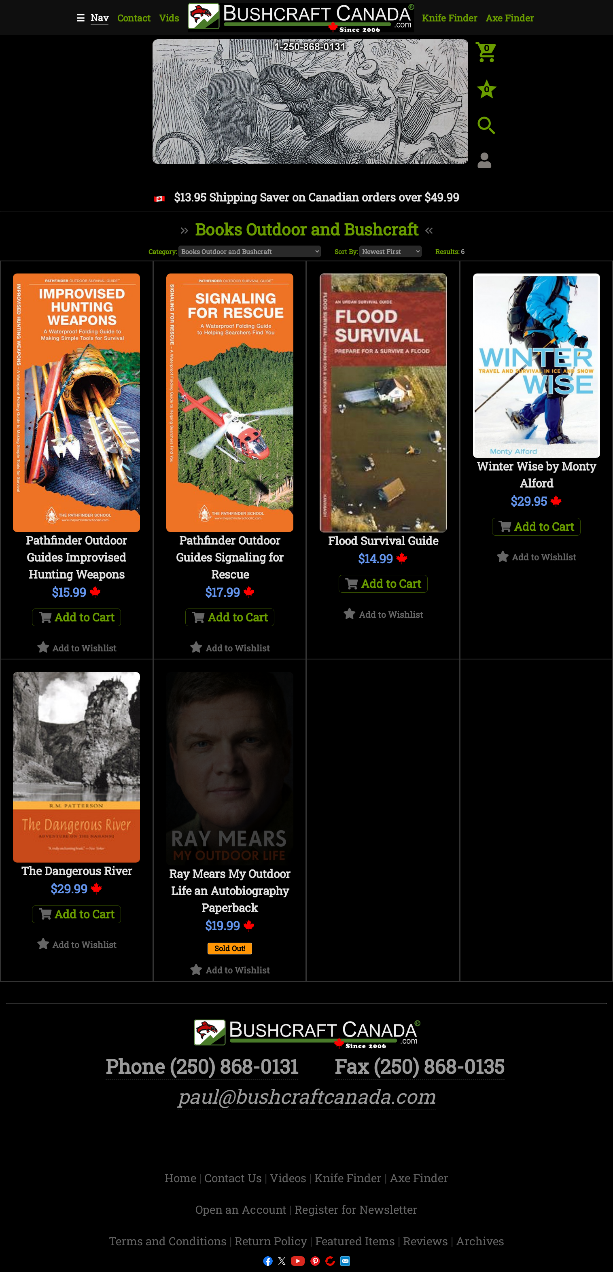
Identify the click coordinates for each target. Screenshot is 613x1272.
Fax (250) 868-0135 (420, 1066)
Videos (289, 1177)
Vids (170, 18)
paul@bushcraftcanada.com (307, 1096)
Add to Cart (77, 617)
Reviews (427, 1241)
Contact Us (234, 1177)
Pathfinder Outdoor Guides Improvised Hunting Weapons (76, 557)
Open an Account (240, 1209)
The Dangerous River (76, 870)
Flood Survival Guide (383, 540)
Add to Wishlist (84, 648)
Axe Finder (510, 18)
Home (182, 1177)
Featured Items (356, 1241)
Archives (480, 1241)
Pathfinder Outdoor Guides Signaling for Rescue (230, 557)
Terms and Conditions (169, 1241)
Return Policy (272, 1241)
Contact (135, 18)
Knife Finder (450, 18)
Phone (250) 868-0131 (202, 1066)
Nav (99, 17)
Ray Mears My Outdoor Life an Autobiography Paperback (230, 890)
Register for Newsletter (356, 1209)
